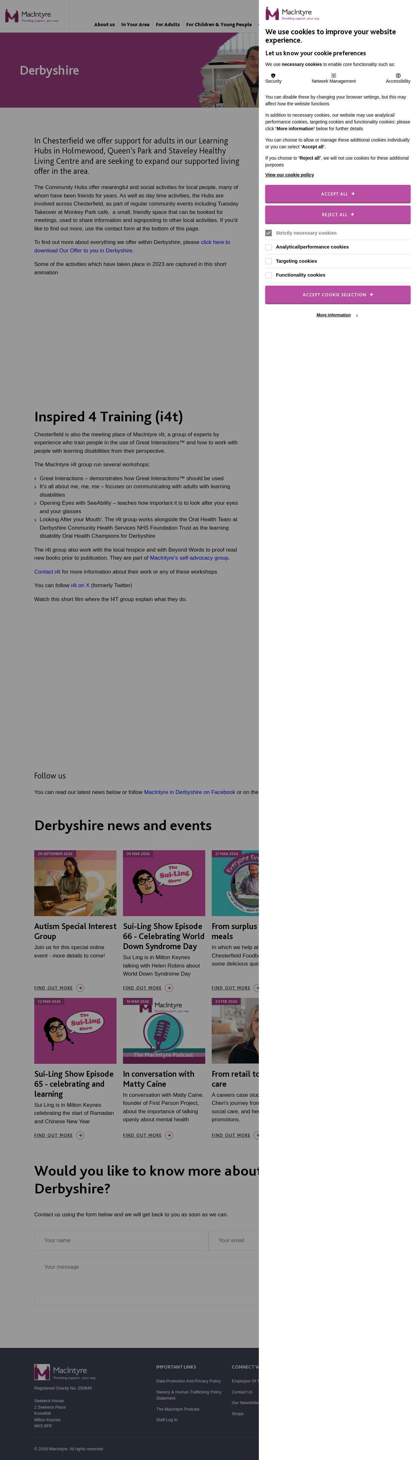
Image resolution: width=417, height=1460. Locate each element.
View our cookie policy (289, 174)
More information (334, 315)
